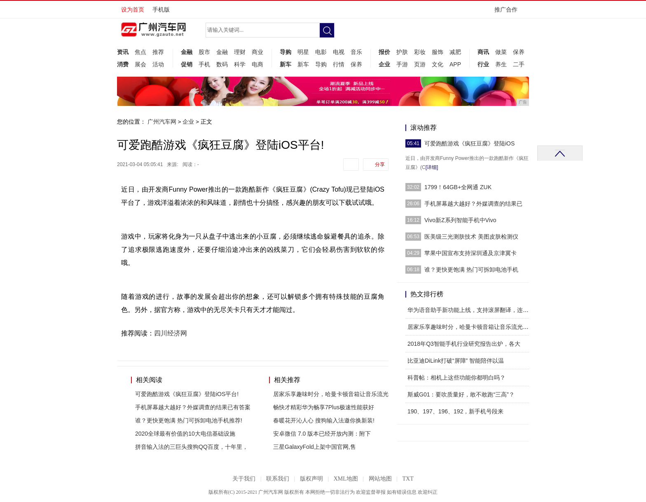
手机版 (161, 9)
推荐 (158, 52)
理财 (240, 52)
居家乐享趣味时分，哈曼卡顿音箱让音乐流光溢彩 (470, 327)
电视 (338, 52)
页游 (420, 64)
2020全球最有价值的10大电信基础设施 (185, 433)
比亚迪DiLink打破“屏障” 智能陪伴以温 (455, 360)
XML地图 (346, 479)
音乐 (356, 52)
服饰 (437, 52)
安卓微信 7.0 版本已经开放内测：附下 (322, 433)
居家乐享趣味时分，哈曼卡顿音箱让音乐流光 (331, 394)
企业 (384, 64)
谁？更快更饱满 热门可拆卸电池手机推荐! (188, 420)
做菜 (501, 52)
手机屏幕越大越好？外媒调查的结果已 (473, 203)
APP (455, 64)
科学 (240, 64)
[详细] (432, 167)
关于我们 (243, 479)
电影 (321, 52)
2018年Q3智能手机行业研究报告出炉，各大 (463, 343)
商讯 (483, 52)
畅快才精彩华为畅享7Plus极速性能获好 (323, 407)
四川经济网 (170, 333)
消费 (123, 64)
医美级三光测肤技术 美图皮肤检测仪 (471, 236)
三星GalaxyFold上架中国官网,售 (314, 446)
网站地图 (380, 479)
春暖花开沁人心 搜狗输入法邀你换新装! (323, 420)
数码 (222, 64)
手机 (204, 64)
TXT (407, 479)
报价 (384, 52)
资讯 (123, 52)
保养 (356, 64)
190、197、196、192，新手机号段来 (455, 411)
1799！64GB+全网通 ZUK (458, 187)
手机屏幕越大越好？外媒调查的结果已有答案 (192, 407)
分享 (380, 164)
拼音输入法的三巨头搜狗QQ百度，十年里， (191, 446)
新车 (285, 64)
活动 (158, 64)
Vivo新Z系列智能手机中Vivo (460, 220)
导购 (285, 52)
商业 (257, 52)
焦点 (140, 52)
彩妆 (420, 52)
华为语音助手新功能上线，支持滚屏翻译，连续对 (470, 310)
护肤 (402, 52)
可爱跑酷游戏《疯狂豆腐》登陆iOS (469, 143)
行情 (338, 64)
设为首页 (132, 9)
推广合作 (508, 12)
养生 (501, 64)
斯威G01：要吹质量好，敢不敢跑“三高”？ (461, 394)
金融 (186, 52)
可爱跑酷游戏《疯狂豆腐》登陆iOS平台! (187, 394)
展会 (140, 64)
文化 (437, 64)
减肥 (455, 52)
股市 (204, 52)
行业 (483, 64)
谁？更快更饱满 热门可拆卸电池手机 (471, 269)
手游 (402, 64)
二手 (518, 64)
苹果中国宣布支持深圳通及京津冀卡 (470, 253)
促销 (186, 64)
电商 (257, 64)
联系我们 (277, 479)
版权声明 (311, 479)
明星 (303, 52)
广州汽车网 (161, 121)
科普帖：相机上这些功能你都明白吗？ (456, 377)
